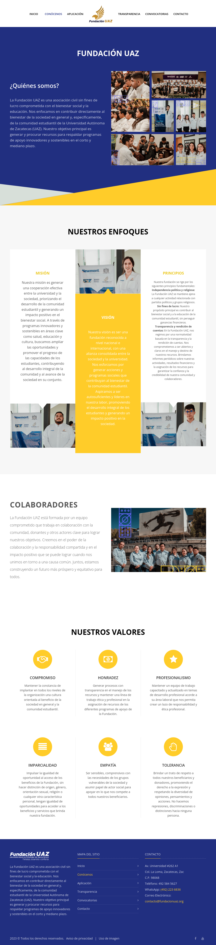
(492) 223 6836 (171, 889)
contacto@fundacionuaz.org (164, 901)
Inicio (34, 14)
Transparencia (129, 14)
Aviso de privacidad (79, 938)
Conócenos (53, 14)
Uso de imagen (109, 938)
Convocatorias (156, 14)
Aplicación (75, 14)
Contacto (180, 14)
